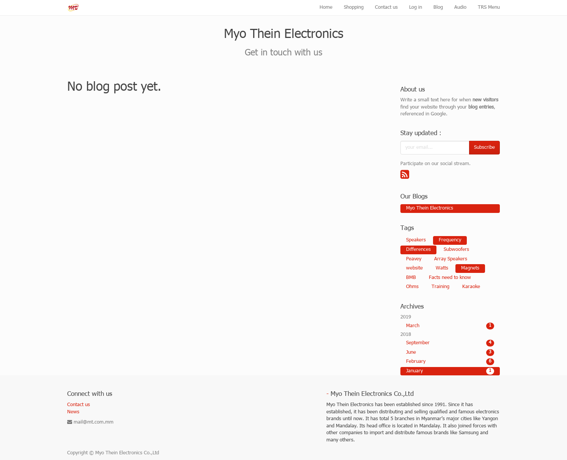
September (450, 343)
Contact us (78, 405)
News (73, 412)
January (450, 371)
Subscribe (484, 147)
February (450, 361)
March (450, 326)
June (450, 352)
